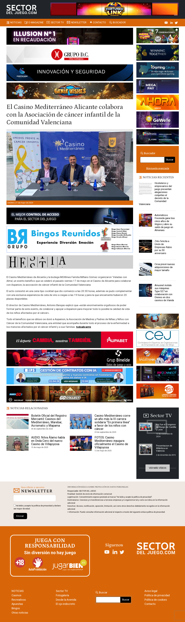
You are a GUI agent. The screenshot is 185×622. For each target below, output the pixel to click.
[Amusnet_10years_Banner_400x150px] (157, 53)
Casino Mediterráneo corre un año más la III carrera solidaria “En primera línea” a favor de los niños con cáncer (112, 422)
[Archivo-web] (157, 137)
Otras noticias (20, 612)
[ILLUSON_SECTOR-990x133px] (69, 36)
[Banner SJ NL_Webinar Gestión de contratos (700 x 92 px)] (69, 376)
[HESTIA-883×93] (69, 262)
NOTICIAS (18, 591)
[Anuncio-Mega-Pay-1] (157, 86)
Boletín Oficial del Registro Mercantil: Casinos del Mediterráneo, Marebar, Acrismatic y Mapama (49, 420)
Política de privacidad (157, 595)
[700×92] (69, 394)
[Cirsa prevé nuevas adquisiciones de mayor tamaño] (145, 270)
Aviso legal (151, 591)
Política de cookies (156, 599)
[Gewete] (157, 120)
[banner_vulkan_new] (69, 216)
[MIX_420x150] (157, 391)
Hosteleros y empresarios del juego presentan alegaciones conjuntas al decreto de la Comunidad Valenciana (155, 194)
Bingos (16, 608)
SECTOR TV (57, 22)
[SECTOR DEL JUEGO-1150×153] (69, 55)
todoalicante (83, 326)
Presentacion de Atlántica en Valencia (164, 448)
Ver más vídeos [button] (157, 468)
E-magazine (36, 22)
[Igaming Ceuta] (157, 70)
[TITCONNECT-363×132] (157, 374)
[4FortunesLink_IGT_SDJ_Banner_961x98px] (114, 8)
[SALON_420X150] (157, 102)
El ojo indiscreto (65, 603)
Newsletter (78, 22)
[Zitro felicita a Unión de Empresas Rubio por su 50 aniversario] (145, 247)
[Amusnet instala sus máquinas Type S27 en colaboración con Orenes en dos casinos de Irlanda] (145, 291)
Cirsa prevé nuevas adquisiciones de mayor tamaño (165, 267)
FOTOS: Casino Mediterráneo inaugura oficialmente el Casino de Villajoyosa (111, 442)
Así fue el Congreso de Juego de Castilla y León (166, 427)
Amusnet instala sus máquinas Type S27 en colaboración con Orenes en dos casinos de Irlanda (164, 293)
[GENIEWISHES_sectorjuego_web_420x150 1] (157, 321)
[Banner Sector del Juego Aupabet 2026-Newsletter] (69, 340)
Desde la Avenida (66, 599)
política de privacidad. (156, 512)
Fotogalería (62, 595)
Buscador (119, 22)
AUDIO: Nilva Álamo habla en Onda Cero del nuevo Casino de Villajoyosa (48, 441)
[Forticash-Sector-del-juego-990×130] (69, 73)
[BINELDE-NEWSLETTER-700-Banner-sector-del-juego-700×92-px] (69, 358)
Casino (10, 203)
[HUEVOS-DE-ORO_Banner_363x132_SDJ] (157, 35)
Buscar (169, 159)
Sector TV (62, 591)
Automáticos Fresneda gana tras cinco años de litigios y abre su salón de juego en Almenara (165, 223)
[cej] (157, 339)
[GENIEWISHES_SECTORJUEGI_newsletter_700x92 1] (69, 91)
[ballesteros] (157, 356)
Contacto (99, 22)
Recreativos (19, 599)
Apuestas (17, 603)
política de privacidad (43, 506)
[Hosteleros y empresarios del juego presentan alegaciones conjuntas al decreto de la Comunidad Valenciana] (145, 189)
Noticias (16, 22)
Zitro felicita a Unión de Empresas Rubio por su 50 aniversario (163, 247)
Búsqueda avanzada (157, 168)
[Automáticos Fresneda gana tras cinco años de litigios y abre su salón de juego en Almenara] (145, 221)
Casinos (16, 595)
